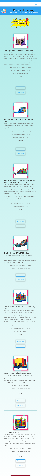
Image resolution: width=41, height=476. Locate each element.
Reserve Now (20, 88)
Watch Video (20, 92)
